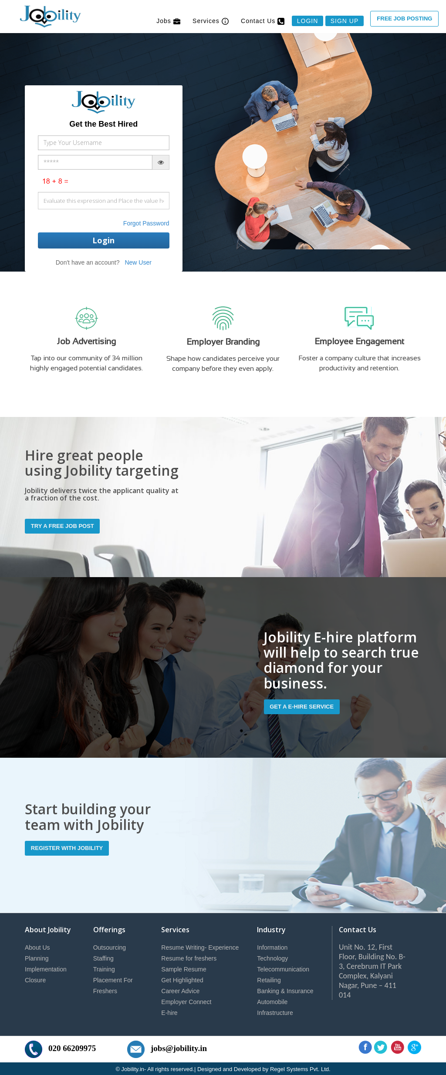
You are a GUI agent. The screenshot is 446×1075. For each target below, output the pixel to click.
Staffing (103, 957)
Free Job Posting (404, 18)
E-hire (169, 1011)
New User (138, 262)
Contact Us (262, 21)
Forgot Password (146, 223)
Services (211, 21)
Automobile (272, 1000)
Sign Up (345, 20)
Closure (35, 978)
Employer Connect (186, 1000)
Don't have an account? (88, 262)
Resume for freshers (188, 957)
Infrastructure (275, 1011)
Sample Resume (183, 967)
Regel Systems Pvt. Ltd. (300, 1068)
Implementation (46, 967)
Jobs (168, 21)
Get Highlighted (182, 978)
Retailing (268, 978)
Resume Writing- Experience (200, 946)
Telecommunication (283, 967)
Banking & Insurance (285, 989)
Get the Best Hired (103, 124)
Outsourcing (109, 946)
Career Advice (180, 989)
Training (104, 967)
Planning (37, 957)
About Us (37, 946)
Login (307, 20)
